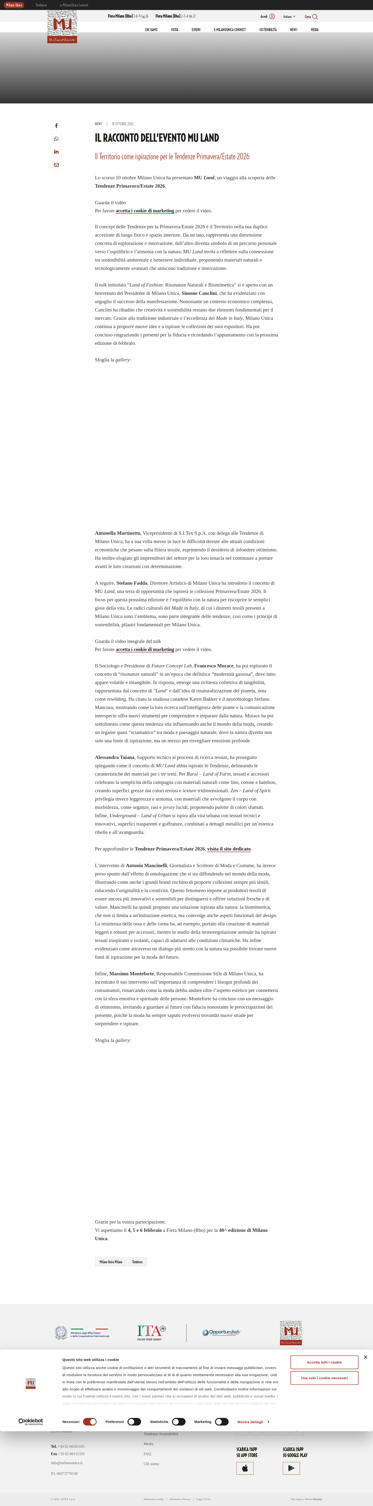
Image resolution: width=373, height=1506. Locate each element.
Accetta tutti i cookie (324, 1437)
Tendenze (41, 5)
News (98, 124)
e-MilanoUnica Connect (74, 5)
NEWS (293, 30)
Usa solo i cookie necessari (324, 1453)
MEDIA (315, 30)
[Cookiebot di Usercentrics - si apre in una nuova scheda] (31, 1496)
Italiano (287, 17)
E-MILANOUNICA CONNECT (230, 30)
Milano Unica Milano (111, 1262)
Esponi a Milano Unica (161, 1404)
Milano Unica (14, 5)
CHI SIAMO (151, 30)
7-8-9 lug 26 (128, 16)
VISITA (174, 30)
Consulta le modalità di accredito (263, 1393)
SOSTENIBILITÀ (268, 30)
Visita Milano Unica (159, 1394)
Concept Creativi (157, 1424)
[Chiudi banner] (365, 1432)
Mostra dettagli (250, 1497)
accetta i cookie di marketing (145, 210)
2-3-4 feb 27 (176, 16)
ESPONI (196, 30)
